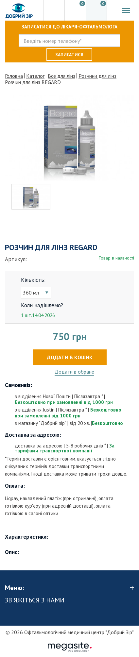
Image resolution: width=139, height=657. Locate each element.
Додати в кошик (70, 357)
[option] (69, 138)
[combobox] (36, 292)
